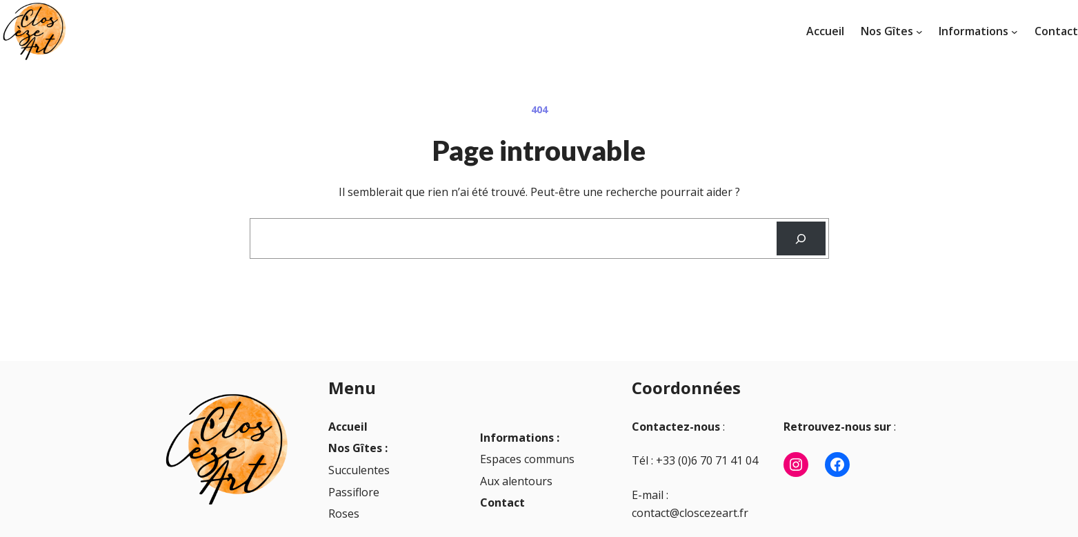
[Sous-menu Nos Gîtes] (919, 31)
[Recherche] (801, 238)
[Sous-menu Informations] (1014, 31)
